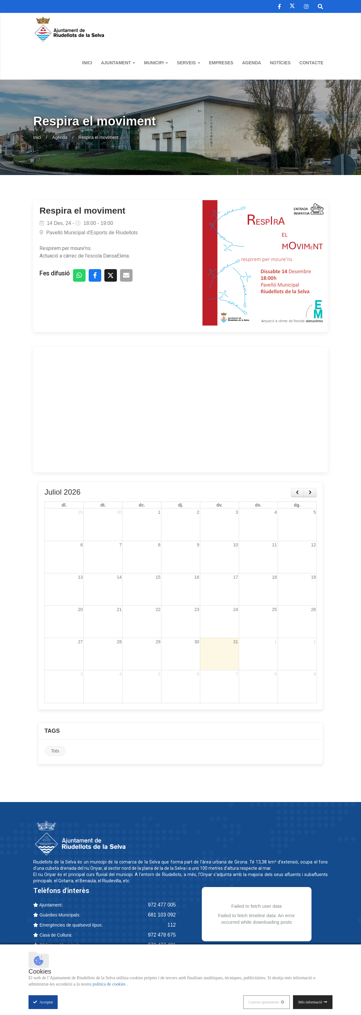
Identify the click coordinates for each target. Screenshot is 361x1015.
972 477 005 (162, 905)
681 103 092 (162, 915)
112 (171, 925)
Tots (55, 751)
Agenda (251, 62)
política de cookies (110, 984)
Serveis (188, 62)
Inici (87, 62)
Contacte (311, 62)
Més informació (310, 1002)
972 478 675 (162, 935)
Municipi (156, 62)
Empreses (221, 62)
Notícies (280, 62)
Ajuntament (118, 62)
